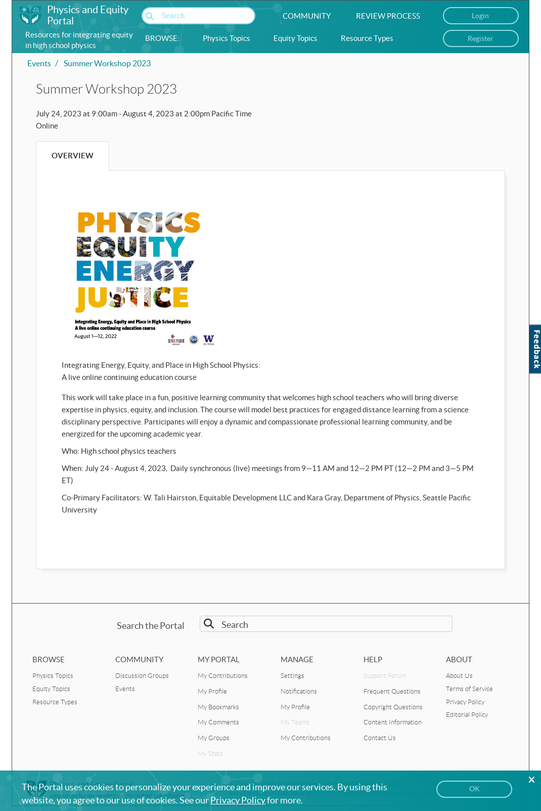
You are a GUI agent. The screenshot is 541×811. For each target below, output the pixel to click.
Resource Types (367, 38)
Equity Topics (296, 38)
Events (39, 63)
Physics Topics (226, 38)
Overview (73, 155)
